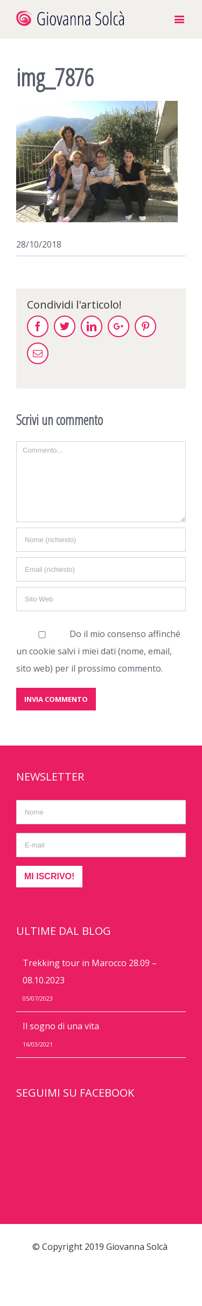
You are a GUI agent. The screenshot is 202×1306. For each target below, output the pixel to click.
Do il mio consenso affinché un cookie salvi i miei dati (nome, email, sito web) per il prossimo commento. (98, 651)
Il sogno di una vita (61, 1026)
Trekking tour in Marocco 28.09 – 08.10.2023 (90, 971)
